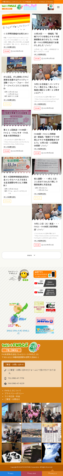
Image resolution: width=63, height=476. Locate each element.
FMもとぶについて (12, 390)
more (29, 255)
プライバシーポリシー (14, 393)
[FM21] (9, 330)
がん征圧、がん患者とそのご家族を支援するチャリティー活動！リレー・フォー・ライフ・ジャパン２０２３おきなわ (16, 83)
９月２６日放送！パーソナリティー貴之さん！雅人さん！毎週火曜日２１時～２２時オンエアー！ (46, 88)
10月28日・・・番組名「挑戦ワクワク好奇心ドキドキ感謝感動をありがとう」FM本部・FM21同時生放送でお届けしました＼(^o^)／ (46, 39)
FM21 (11, 473)
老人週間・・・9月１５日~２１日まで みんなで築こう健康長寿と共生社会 (46, 182)
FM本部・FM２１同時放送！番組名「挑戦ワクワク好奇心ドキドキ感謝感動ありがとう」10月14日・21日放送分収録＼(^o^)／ (46, 140)
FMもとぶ (53, 473)
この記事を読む (10, 47)
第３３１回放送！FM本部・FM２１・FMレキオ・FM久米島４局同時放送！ (16, 133)
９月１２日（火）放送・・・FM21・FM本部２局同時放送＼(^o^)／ (46, 226)
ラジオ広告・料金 (12, 396)
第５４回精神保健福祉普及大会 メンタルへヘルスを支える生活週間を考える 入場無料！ (16, 181)
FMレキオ (32, 473)
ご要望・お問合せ (12, 399)
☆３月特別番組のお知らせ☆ (16, 33)
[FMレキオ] (17, 330)
